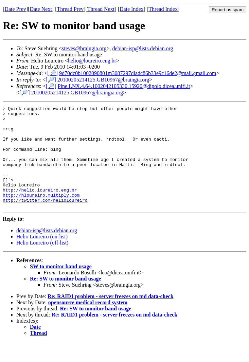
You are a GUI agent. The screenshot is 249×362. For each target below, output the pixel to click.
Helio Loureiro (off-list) (42, 263)
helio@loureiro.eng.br (92, 61)
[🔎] (52, 73)
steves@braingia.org (84, 48)
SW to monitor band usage (61, 287)
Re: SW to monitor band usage (65, 299)
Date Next (41, 9)
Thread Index (163, 9)
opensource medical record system (88, 323)
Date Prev (15, 9)
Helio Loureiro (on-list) (42, 257)
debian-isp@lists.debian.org (142, 48)
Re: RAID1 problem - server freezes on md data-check (111, 317)
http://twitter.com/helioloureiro (45, 219)
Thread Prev (70, 9)
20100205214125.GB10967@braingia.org (103, 80)
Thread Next (100, 9)
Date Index (132, 9)
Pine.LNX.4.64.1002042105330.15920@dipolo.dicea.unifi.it (124, 86)
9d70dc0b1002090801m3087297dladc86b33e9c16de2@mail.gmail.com (137, 73)
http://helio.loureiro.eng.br (40, 207)
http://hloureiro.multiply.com (41, 213)
